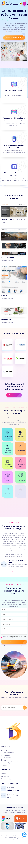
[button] (13, 571)
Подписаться (25, 708)
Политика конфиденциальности (10, 779)
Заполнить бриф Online (15, 38)
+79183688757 (8, 757)
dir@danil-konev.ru (9, 752)
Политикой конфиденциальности (18, 636)
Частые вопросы (6, 776)
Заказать (18, 642)
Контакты (3, 774)
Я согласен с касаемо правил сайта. (14, 637)
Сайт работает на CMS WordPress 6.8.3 (14, 836)
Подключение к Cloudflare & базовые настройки (15, 789)
